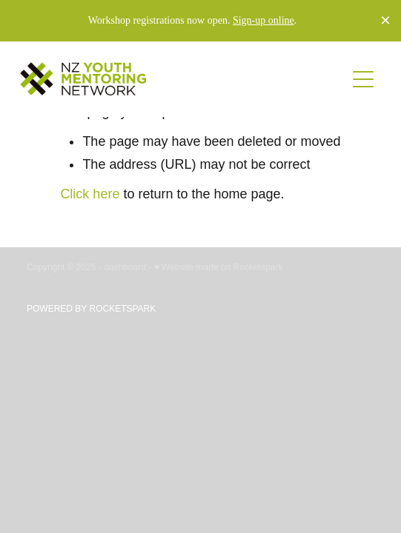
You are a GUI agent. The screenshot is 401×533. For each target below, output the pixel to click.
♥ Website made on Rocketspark (218, 267)
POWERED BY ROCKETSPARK (91, 309)
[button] (363, 79)
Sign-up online (263, 20)
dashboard (125, 267)
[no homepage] (182, 78)
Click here (89, 194)
